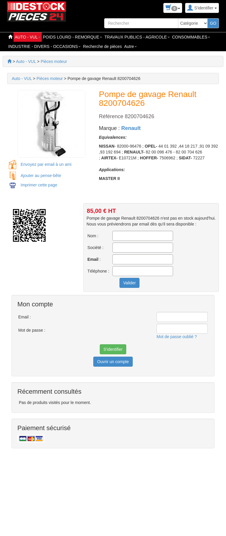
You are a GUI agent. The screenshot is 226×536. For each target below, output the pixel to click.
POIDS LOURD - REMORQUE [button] (72, 37)
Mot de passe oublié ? (177, 336)
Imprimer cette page (39, 185)
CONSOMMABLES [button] (191, 37)
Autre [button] (130, 46)
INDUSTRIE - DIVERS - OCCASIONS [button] (44, 46)
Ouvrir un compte (113, 361)
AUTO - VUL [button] (28, 37)
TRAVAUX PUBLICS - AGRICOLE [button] (137, 37)
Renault (131, 128)
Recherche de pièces (102, 46)
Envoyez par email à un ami (46, 164)
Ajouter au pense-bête (41, 175)
